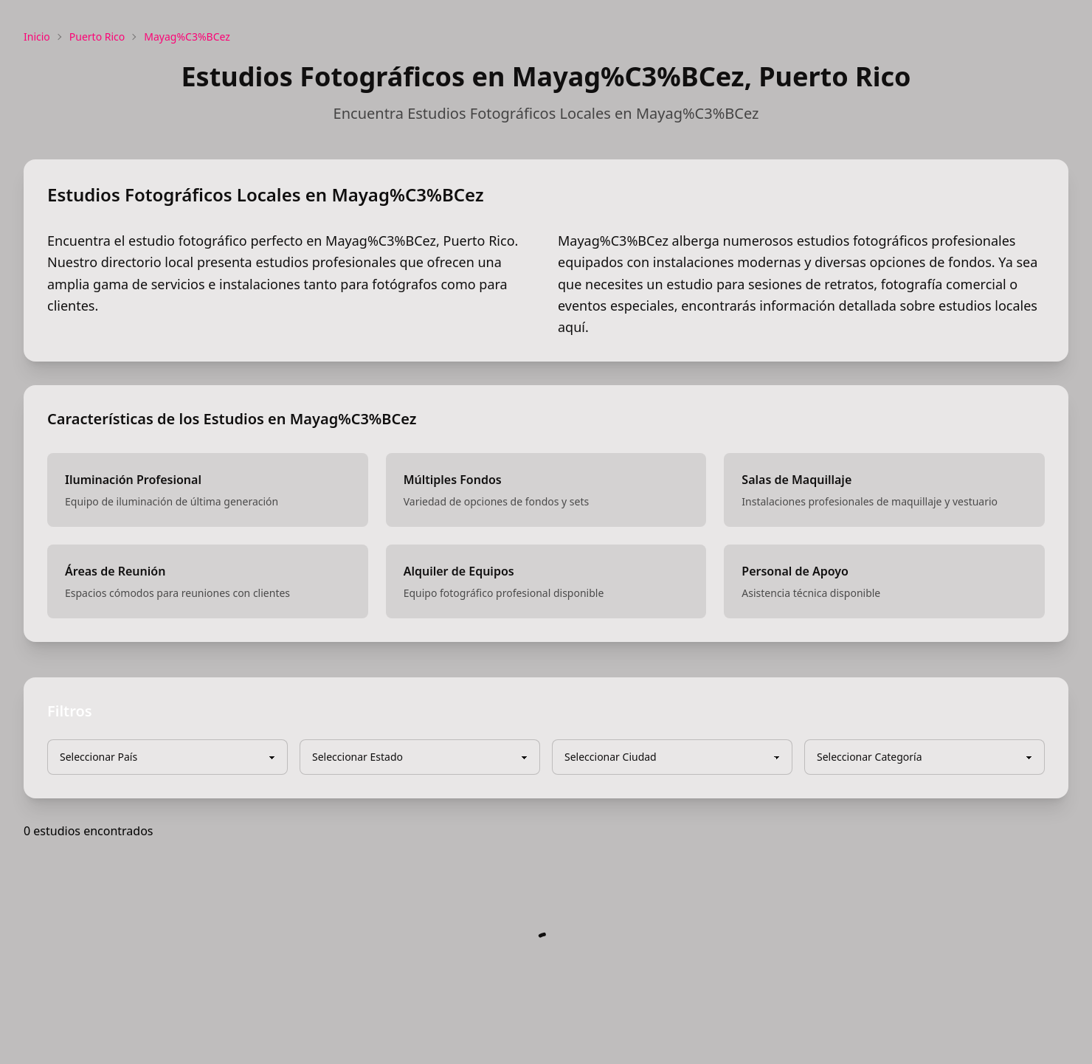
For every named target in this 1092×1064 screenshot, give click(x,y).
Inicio (37, 37)
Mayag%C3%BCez (187, 37)
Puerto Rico (97, 37)
